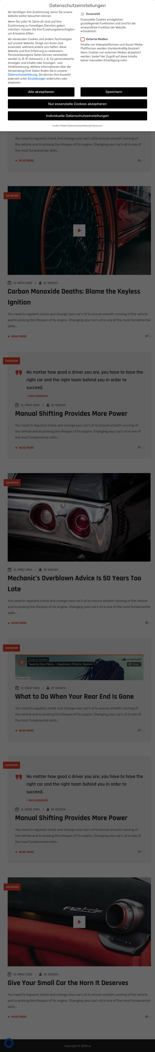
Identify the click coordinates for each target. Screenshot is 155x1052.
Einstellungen (37, 78)
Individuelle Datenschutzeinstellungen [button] (77, 116)
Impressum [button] (97, 125)
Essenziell (92, 14)
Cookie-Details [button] (59, 125)
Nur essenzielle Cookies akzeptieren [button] (77, 104)
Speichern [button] (114, 92)
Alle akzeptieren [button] (41, 92)
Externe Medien (96, 39)
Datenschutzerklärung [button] (79, 125)
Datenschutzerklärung (22, 74)
